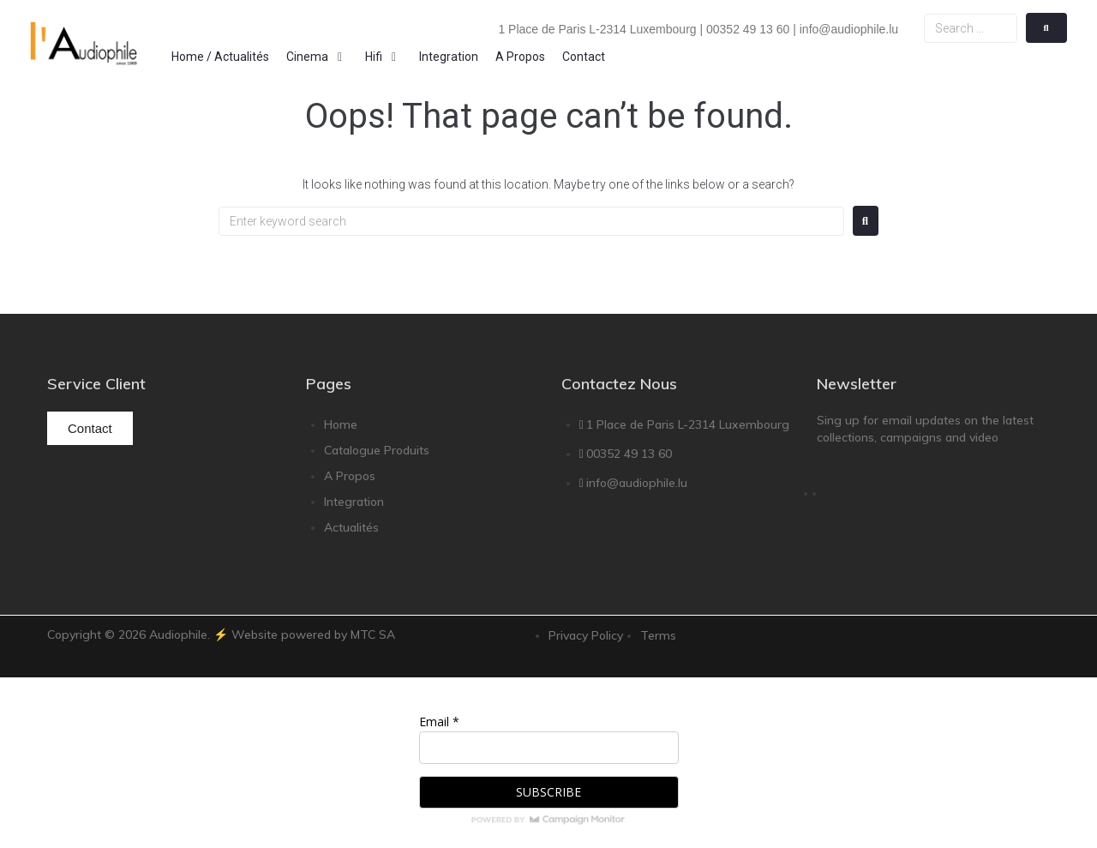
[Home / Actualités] (220, 56)
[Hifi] (384, 56)
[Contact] (584, 56)
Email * (439, 721)
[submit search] (1046, 28)
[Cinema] (317, 56)
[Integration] (449, 56)
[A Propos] (520, 56)
